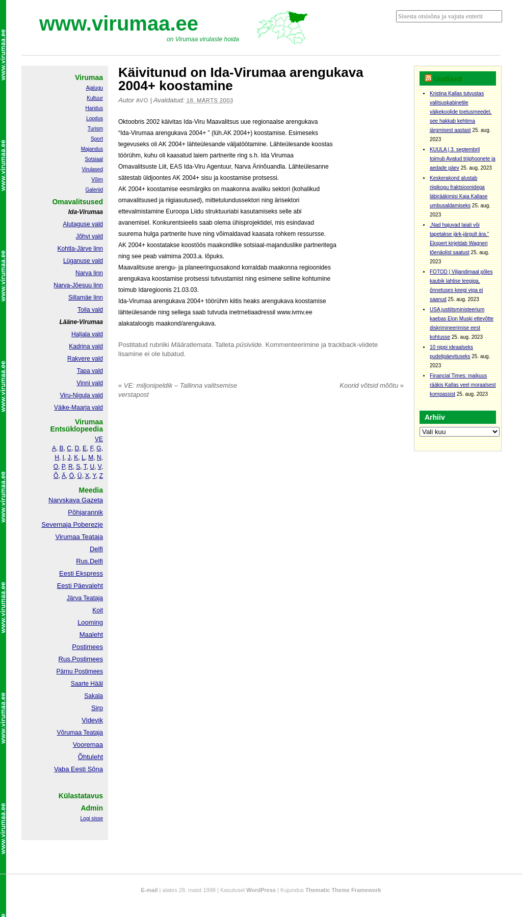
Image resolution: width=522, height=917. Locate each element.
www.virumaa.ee (118, 23)
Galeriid (94, 190)
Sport (97, 139)
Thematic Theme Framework (343, 890)
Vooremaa (88, 744)
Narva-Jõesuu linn (78, 285)
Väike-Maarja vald (78, 407)
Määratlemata (191, 344)
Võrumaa (69, 732)
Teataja (92, 732)
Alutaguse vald (83, 224)
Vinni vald (89, 383)
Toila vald (90, 309)
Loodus (94, 118)
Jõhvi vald (89, 236)
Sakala (93, 695)
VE (99, 439)
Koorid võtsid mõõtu (372, 385)
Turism (95, 128)
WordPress (261, 890)
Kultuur (95, 98)
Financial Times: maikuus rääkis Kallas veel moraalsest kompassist (463, 385)
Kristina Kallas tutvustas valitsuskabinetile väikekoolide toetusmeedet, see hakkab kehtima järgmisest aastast (460, 112)
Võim (97, 179)
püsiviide (249, 344)
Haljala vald (87, 334)
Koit (97, 610)
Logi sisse (92, 818)
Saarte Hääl (87, 683)
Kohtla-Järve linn (80, 248)
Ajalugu (94, 88)
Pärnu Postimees (80, 671)
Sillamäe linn (85, 297)
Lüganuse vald (83, 260)
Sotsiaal (94, 159)
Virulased (92, 169)
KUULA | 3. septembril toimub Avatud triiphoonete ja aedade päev (462, 159)
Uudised (448, 79)
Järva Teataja (85, 598)
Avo (142, 100)
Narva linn (89, 273)
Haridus (94, 108)
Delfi (96, 549)
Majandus (92, 149)
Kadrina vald (86, 346)
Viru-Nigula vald (81, 395)
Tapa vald (90, 370)
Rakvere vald (85, 358)
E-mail (149, 890)
